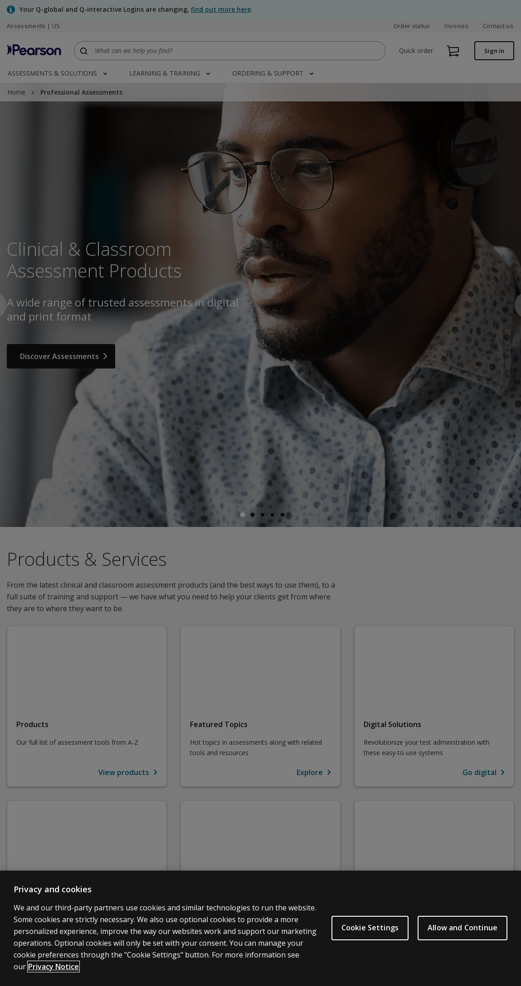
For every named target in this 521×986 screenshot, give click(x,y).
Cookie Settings (370, 928)
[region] (260, 928)
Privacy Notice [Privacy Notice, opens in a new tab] (53, 967)
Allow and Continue (462, 928)
